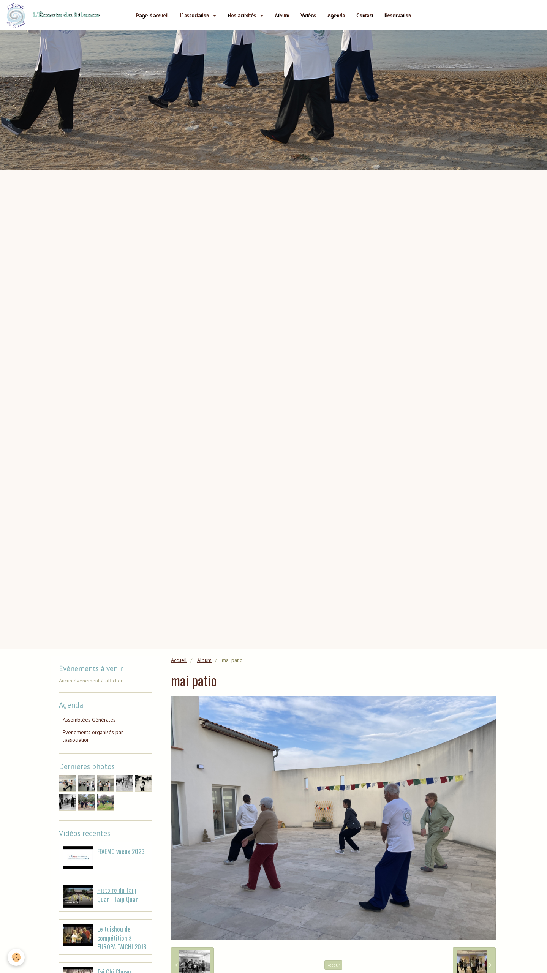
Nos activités (243, 15)
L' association (195, 15)
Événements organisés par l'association (93, 736)
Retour (333, 965)
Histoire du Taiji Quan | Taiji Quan (118, 894)
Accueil (179, 660)
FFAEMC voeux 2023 (120, 851)
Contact (364, 15)
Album (282, 15)
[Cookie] (16, 957)
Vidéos (308, 15)
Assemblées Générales (89, 719)
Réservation (397, 15)
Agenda (336, 15)
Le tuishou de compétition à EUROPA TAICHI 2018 (122, 937)
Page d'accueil (152, 15)
